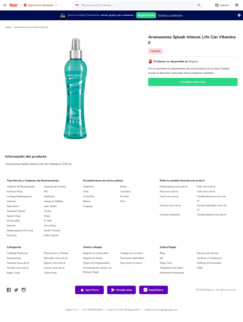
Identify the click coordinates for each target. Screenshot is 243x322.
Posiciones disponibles (132, 258)
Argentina (88, 186)
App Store (89, 290)
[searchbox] (137, 5)
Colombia (125, 191)
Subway (11, 201)
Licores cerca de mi (54, 267)
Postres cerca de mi (170, 205)
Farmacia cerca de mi (18, 263)
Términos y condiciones (170, 15)
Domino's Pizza (14, 191)
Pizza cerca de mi (169, 191)
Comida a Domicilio (170, 214)
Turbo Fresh (50, 272)
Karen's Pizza (14, 216)
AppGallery (154, 290)
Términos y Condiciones (209, 258)
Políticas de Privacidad (209, 263)
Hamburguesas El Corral (20, 230)
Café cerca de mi (206, 191)
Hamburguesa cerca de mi (174, 186)
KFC (46, 191)
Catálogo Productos (17, 253)
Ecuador (124, 196)
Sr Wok (48, 220)
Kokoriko (11, 225)
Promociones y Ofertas (56, 253)
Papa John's (13, 206)
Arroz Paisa (50, 225)
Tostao (47, 211)
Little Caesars (51, 235)
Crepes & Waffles (53, 201)
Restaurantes (14, 258)
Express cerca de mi (54, 263)
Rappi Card (166, 263)
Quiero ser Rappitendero (96, 263)
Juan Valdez (50, 206)
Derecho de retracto (208, 253)
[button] (40, 5)
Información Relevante (172, 272)
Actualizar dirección (193, 82)
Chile (86, 191)
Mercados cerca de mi (55, 258)
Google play (121, 290)
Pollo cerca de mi (206, 186)
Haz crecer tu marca (131, 263)
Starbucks (49, 196)
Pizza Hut (12, 235)
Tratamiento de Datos (171, 267)
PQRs (200, 267)
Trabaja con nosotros (131, 253)
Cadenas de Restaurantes (21, 186)
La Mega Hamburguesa (19, 196)
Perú (122, 201)
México (87, 201)
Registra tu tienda (92, 258)
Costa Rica (89, 196)
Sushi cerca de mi (169, 196)
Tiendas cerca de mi (17, 267)
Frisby (47, 216)
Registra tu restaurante (95, 253)
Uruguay (87, 206)
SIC (161, 258)
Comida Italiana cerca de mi (211, 214)
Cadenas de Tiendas (55, 186)
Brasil (123, 186)
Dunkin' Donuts (52, 230)
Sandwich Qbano (16, 211)
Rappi (8, 27)
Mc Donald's (13, 220)
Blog (162, 253)
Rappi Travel (13, 272)
